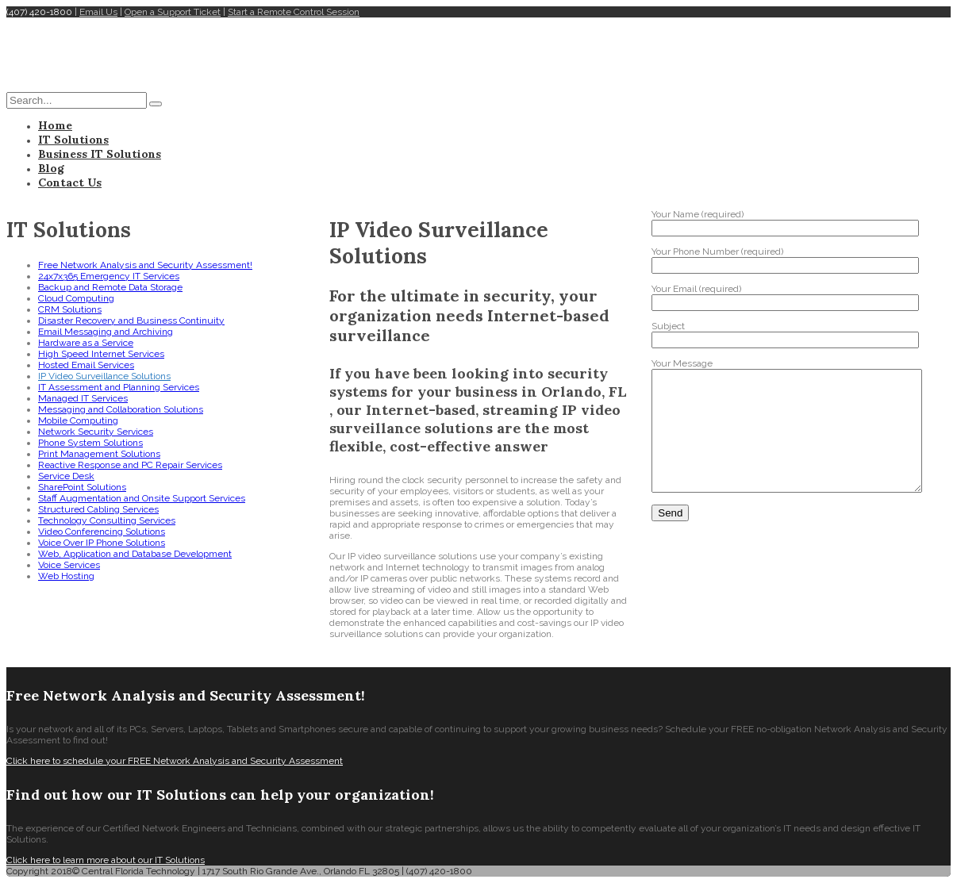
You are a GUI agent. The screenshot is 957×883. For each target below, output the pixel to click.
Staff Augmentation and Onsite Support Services (141, 498)
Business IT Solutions (99, 154)
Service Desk (66, 476)
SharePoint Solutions (82, 487)
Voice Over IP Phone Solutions (101, 542)
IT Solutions (73, 139)
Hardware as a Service (85, 342)
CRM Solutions (70, 309)
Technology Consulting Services (106, 520)
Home (55, 125)
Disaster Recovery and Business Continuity (131, 320)
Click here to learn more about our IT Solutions (105, 860)
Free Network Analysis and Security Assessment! (145, 265)
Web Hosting (66, 576)
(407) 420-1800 (39, 11)
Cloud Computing (76, 298)
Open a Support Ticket (173, 11)
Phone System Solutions (90, 442)
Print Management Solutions (99, 453)
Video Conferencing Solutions (101, 531)
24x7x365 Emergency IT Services (108, 276)
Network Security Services (95, 431)
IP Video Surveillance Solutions (104, 376)
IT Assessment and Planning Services (118, 387)
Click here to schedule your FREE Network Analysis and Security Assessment (174, 760)
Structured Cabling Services (98, 509)
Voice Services (69, 564)
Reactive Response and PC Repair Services (130, 464)
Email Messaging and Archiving (105, 331)
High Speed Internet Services (101, 353)
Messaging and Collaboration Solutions (120, 409)
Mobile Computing (78, 420)
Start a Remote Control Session (293, 11)
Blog (51, 168)
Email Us (98, 11)
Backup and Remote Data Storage (110, 287)
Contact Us (70, 182)
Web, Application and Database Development (135, 553)
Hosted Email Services (86, 364)
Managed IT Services (83, 398)
